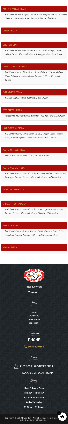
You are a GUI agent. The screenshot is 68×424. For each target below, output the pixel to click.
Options (34, 14)
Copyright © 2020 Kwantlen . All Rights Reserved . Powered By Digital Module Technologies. (34, 419)
